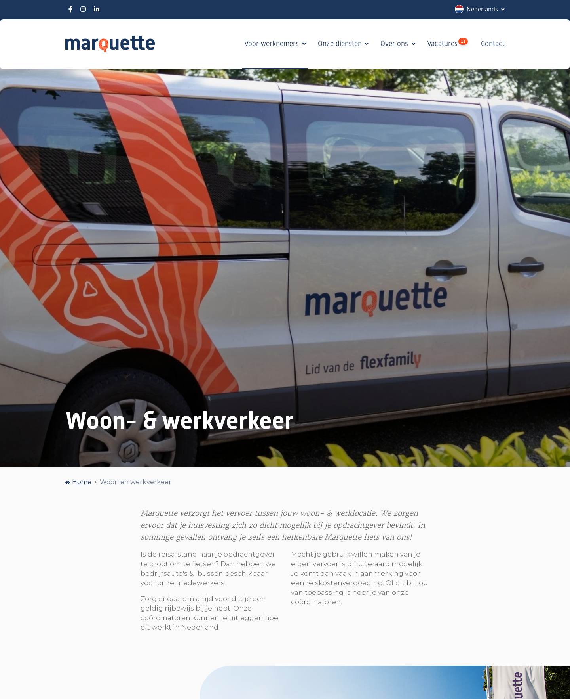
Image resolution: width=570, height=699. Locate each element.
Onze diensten (341, 44)
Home (81, 482)
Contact (493, 44)
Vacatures (447, 43)
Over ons (395, 44)
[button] (480, 9)
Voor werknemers (272, 44)
